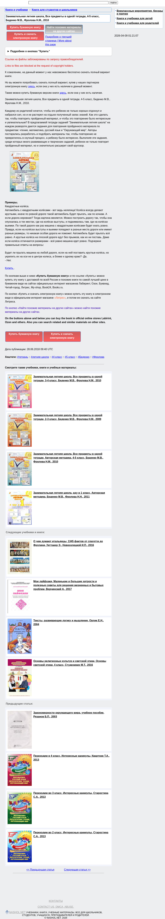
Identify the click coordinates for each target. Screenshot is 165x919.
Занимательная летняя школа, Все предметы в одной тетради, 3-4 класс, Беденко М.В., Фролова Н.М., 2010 (67, 378)
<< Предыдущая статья (40, 869)
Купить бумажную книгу (25, 27)
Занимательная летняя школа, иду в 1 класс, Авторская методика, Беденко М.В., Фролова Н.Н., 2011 (69, 494)
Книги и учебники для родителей (138, 23)
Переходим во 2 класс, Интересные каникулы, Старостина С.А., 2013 (70, 834)
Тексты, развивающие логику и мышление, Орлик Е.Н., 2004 (68, 622)
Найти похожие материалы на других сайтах (64, 29)
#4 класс (57, 357)
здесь (31, 86)
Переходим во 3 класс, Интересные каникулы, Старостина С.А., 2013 (70, 795)
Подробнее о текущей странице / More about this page (58, 40)
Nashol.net (17, 912)
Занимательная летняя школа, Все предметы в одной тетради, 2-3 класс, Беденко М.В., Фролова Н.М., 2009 (67, 417)
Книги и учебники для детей (135, 18)
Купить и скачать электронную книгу (25, 36)
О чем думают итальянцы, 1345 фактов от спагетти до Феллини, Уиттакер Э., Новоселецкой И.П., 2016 (68, 543)
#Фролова (98, 357)
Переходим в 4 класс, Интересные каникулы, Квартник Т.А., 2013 (71, 757)
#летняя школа (40, 357)
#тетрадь (22, 357)
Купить (9, 268)
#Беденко (83, 357)
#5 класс (70, 357)
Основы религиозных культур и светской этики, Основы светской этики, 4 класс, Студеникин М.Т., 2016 (69, 663)
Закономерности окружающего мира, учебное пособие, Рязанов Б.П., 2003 (68, 714)
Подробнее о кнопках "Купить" (30, 51)
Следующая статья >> (77, 869)
